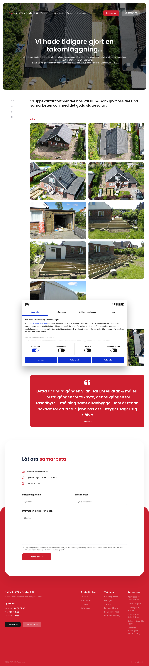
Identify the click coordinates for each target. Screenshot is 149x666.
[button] (11, 107)
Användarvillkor (52, 550)
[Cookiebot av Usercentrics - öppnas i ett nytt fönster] (114, 304)
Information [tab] (61, 312)
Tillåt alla (108, 360)
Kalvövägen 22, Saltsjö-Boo (135, 615)
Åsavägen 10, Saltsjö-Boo (134, 598)
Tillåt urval (74, 360)
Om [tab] (113, 312)
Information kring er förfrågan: (37, 510)
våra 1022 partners (38, 323)
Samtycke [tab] (35, 312)
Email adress (81, 494)
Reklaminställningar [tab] (87, 312)
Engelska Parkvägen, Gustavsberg (134, 630)
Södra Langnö (134, 603)
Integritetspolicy (37, 550)
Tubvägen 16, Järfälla (134, 609)
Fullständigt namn (31, 494)
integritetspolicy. (80, 547)
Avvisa (41, 360)
